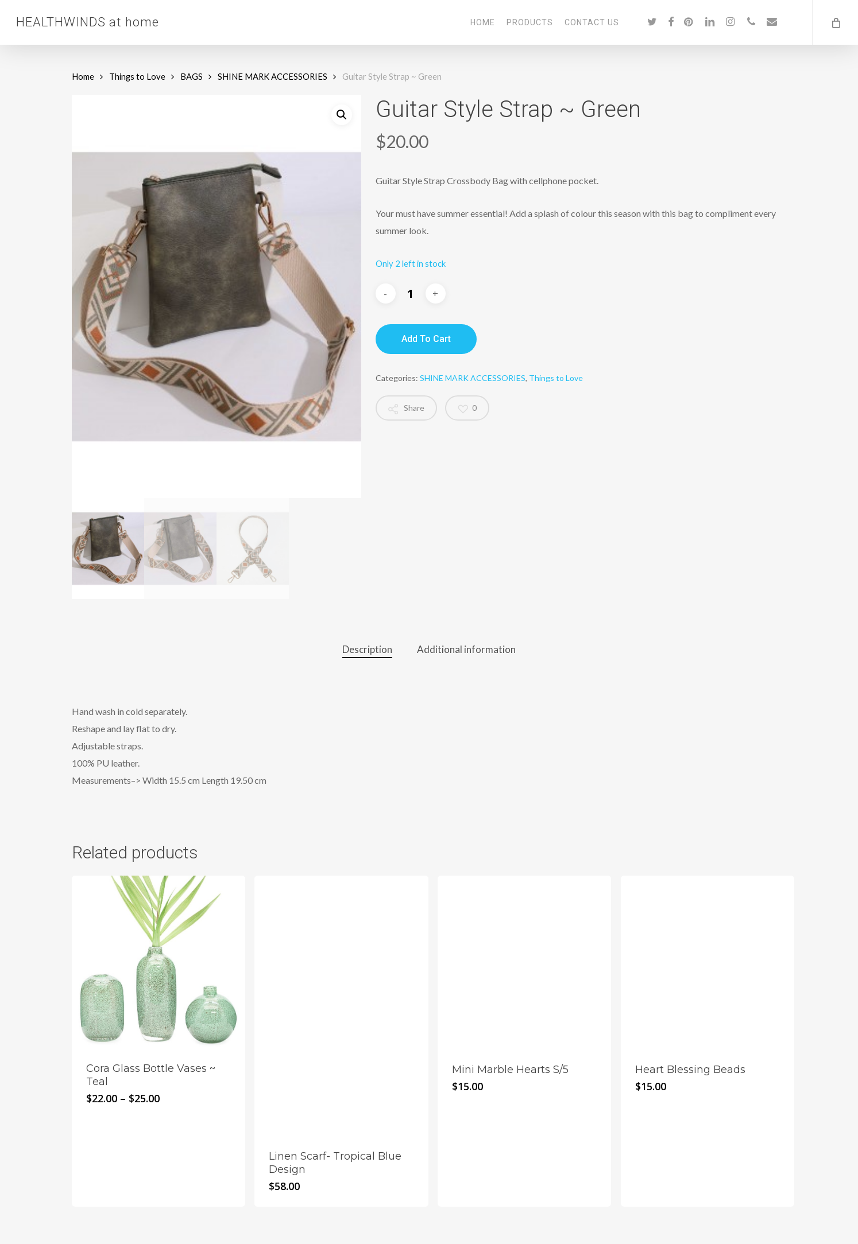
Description (367, 649)
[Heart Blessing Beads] (707, 962)
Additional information (466, 649)
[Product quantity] (410, 294)
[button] (341, 114)
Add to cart (426, 338)
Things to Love (137, 76)
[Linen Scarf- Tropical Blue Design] (341, 1006)
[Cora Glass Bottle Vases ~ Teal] (158, 962)
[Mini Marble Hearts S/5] (524, 962)
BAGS (191, 76)
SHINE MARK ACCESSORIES (272, 76)
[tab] (367, 649)
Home (83, 76)
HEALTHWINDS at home (87, 22)
